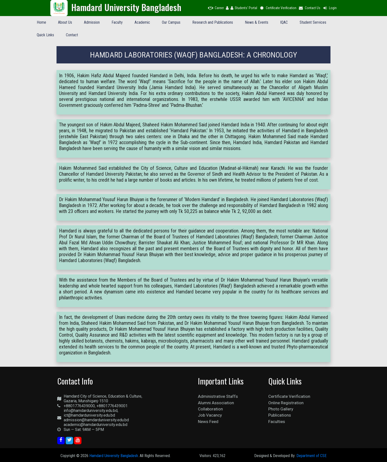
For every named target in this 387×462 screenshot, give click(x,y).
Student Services (313, 22)
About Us (65, 22)
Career (216, 8)
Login (329, 8)
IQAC (284, 22)
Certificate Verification (277, 8)
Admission (92, 22)
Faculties (276, 421)
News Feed (208, 421)
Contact (72, 35)
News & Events (256, 22)
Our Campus (171, 22)
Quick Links (45, 35)
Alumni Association (216, 402)
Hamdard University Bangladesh (113, 455)
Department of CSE (311, 455)
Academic (142, 22)
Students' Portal (244, 8)
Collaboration (210, 408)
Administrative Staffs (218, 396)
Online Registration (286, 402)
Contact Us (309, 8)
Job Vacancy (210, 415)
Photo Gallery (280, 408)
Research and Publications (212, 22)
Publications (279, 415)
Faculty (117, 22)
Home (41, 22)
